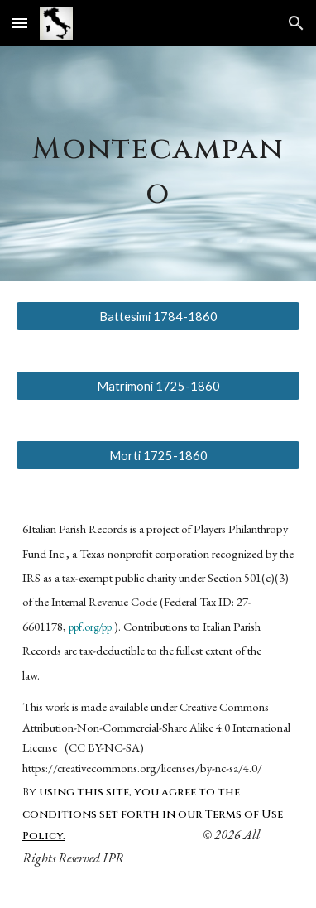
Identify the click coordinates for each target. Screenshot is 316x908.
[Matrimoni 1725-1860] (158, 386)
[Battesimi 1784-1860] (158, 316)
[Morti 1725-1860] (158, 455)
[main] (158, 164)
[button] (20, 23)
